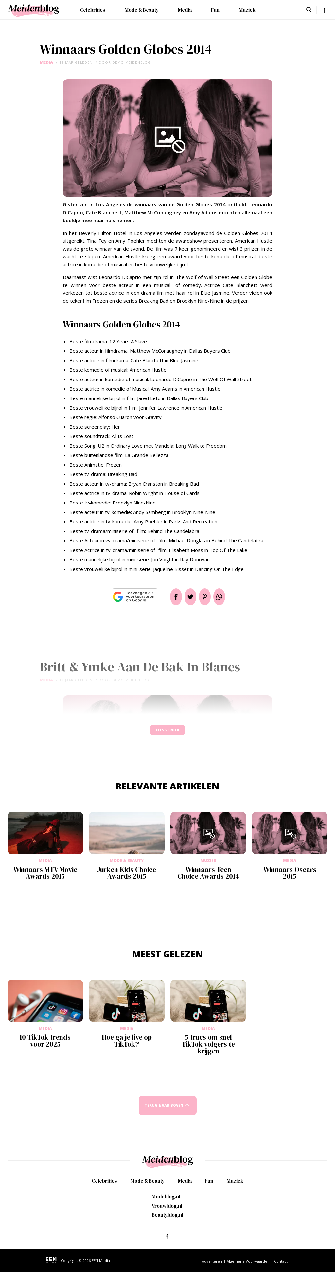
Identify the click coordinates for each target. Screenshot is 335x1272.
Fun (215, 10)
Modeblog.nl (166, 1196)
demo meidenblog (131, 62)
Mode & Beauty (142, 10)
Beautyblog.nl (167, 1214)
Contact (281, 1261)
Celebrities (92, 10)
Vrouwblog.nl (167, 1205)
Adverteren (212, 1261)
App (227, 596)
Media (185, 10)
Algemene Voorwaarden (248, 1261)
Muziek (247, 10)
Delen (168, 596)
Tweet (187, 596)
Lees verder (167, 733)
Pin (207, 596)
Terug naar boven (163, 1111)
